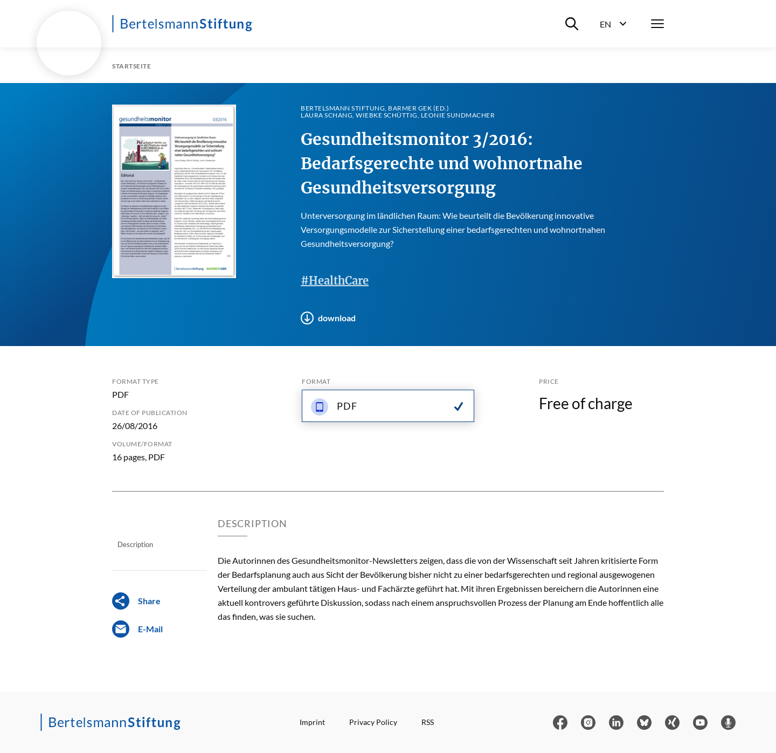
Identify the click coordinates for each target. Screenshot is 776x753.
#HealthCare (335, 280)
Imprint (312, 722)
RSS (427, 722)
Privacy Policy (373, 722)
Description (135, 544)
